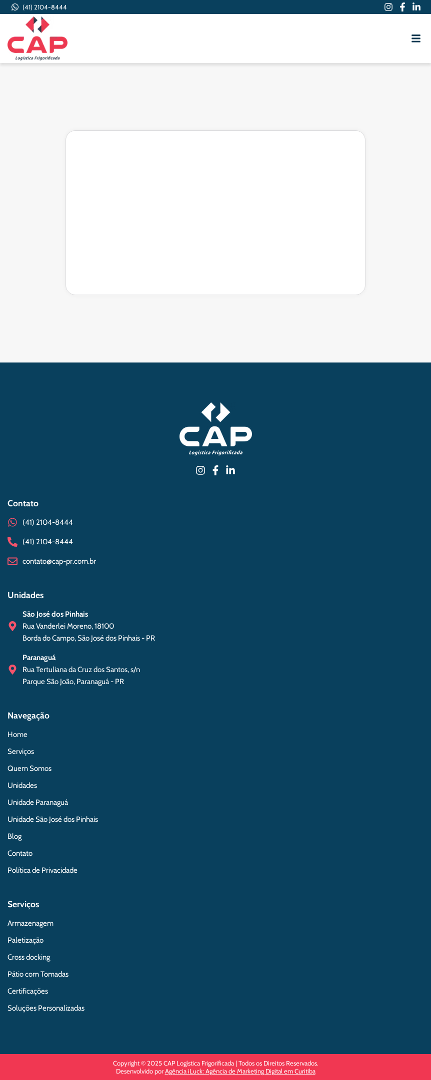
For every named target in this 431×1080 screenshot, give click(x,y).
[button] (416, 38)
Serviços (23, 904)
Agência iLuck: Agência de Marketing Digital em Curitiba (240, 1071)
